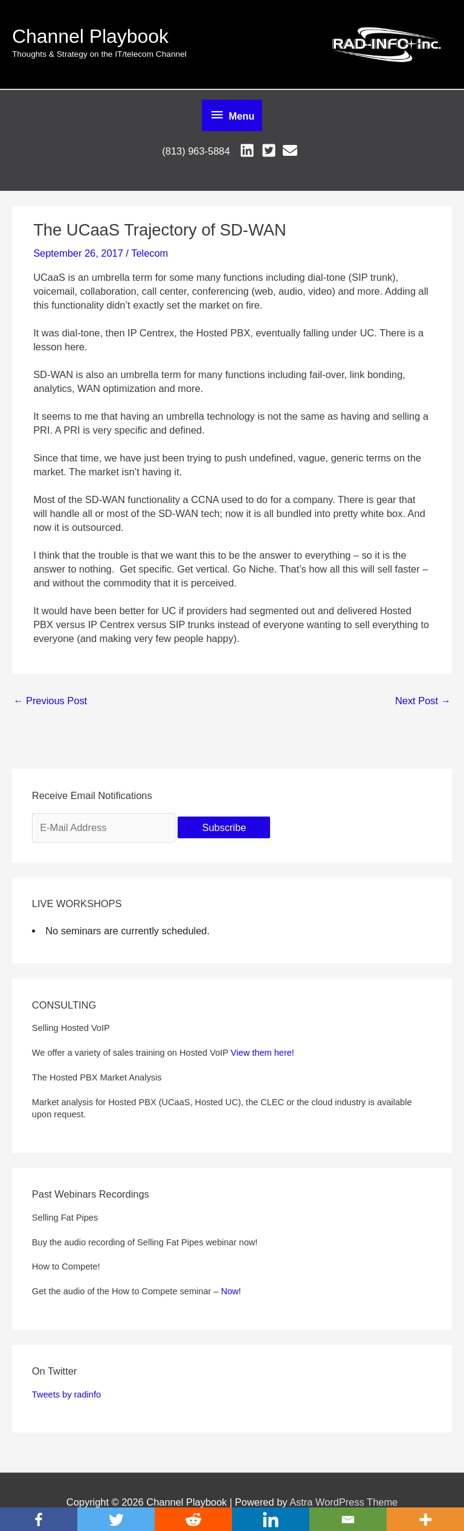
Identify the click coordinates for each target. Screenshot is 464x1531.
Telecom (149, 253)
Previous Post (50, 700)
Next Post (423, 700)
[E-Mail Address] (104, 828)
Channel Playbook (90, 36)
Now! (231, 1291)
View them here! (262, 1053)
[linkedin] (249, 150)
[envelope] (292, 150)
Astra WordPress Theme (343, 1502)
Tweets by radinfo (66, 1394)
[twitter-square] (271, 150)
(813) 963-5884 (196, 151)
